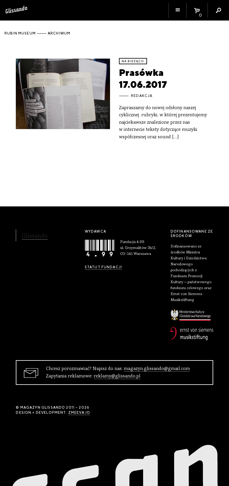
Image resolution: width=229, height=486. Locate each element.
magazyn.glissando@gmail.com (157, 368)
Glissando (35, 236)
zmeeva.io (79, 412)
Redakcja (141, 96)
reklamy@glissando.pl (117, 376)
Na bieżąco (133, 61)
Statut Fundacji (103, 267)
